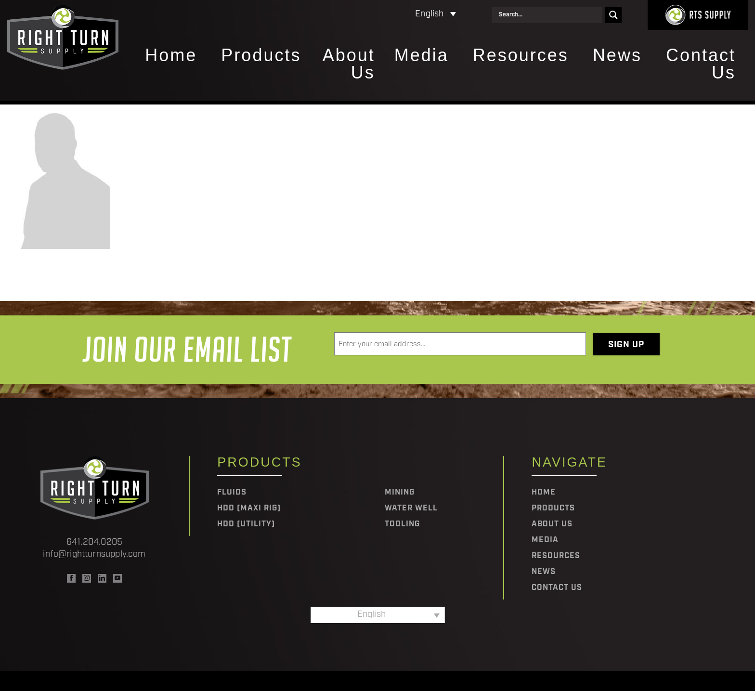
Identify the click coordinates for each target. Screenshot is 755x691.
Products (261, 56)
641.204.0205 (94, 542)
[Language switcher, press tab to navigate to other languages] (393, 15)
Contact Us (701, 64)
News (617, 56)
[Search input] (549, 15)
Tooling (402, 524)
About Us (349, 64)
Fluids (232, 492)
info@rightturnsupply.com (94, 554)
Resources (521, 56)
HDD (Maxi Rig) (249, 508)
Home (171, 56)
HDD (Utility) (246, 524)
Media (421, 56)
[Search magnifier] (613, 15)
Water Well (411, 508)
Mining (400, 492)
